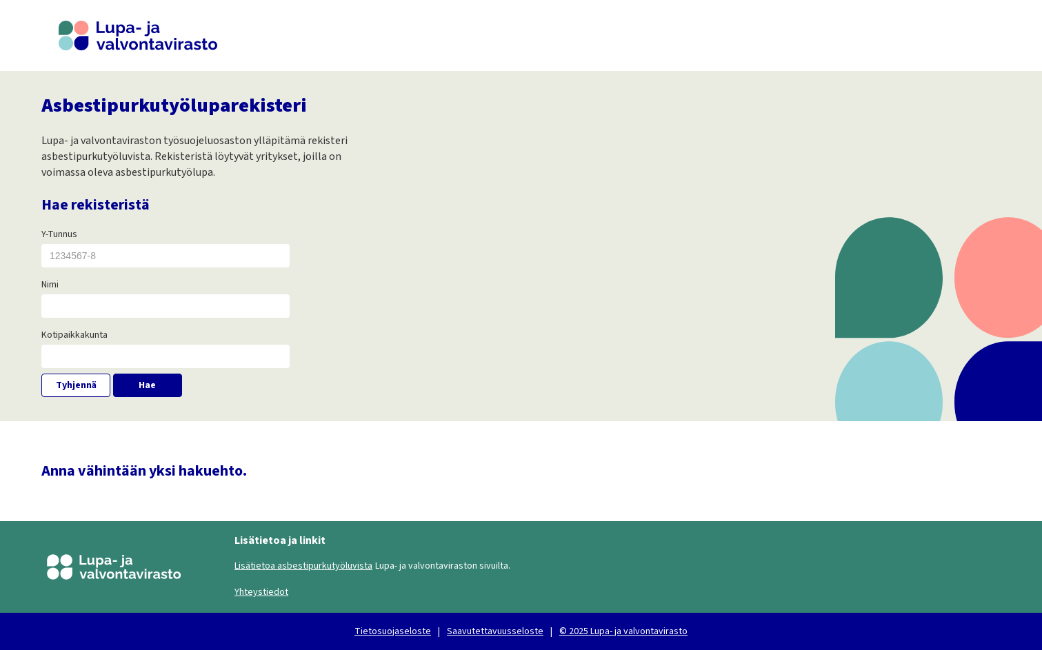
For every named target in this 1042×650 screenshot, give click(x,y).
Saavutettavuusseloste (495, 631)
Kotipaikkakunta (74, 335)
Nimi (50, 285)
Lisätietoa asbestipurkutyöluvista (303, 566)
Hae (147, 385)
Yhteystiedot (261, 592)
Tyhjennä (76, 385)
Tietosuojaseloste (392, 631)
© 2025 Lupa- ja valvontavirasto (623, 631)
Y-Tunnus (59, 234)
